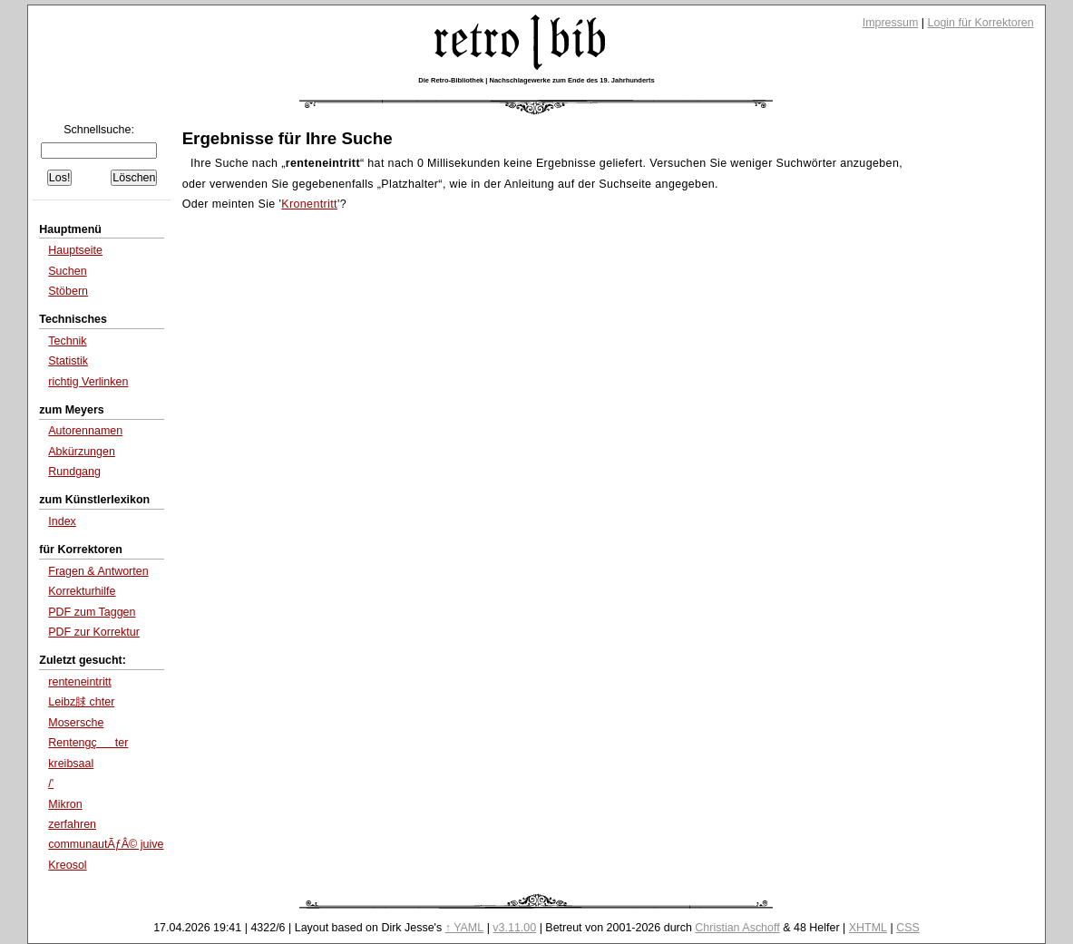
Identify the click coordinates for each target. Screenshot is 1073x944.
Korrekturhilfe (81, 591)
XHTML (868, 927)
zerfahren (72, 824)
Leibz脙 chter (81, 702)
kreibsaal (70, 763)
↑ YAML (464, 927)
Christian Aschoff (737, 927)
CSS (908, 927)
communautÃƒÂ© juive (105, 844)
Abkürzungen (81, 451)
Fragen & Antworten (98, 571)
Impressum (891, 22)
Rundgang (74, 471)
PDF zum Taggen (91, 612)
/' (51, 783)
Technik (67, 341)
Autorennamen (85, 430)
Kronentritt (309, 204)
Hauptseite (75, 250)
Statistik (68, 361)
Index (62, 521)
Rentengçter (88, 742)
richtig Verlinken (88, 381)
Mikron (65, 804)
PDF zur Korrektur (94, 632)
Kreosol (67, 865)
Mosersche (75, 722)
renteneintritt (79, 682)
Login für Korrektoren (981, 22)
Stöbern (68, 291)
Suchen (67, 271)
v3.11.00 (514, 927)
